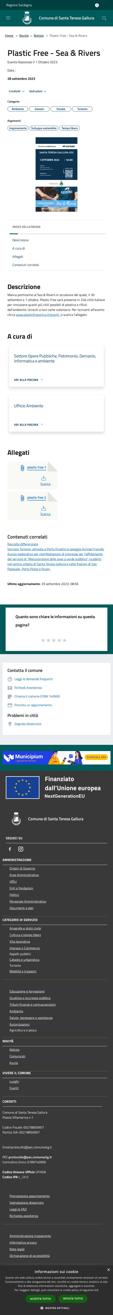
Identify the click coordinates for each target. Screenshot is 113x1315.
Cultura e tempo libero (25, 934)
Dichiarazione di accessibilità (30, 1255)
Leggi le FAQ (18, 1209)
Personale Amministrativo (28, 901)
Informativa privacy (23, 1242)
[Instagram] (21, 849)
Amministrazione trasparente (30, 1235)
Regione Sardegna (19, 4)
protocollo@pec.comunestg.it (30, 1157)
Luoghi (14, 1081)
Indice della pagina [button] (26, 227)
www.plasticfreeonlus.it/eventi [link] (38, 314)
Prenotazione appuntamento (30, 1195)
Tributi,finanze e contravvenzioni (33, 1004)
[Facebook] (10, 849)
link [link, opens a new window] (96, 1290)
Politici (14, 894)
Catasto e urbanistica (24, 959)
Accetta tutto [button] (40, 1299)
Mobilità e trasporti (23, 971)
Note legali (17, 1249)
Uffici (13, 881)
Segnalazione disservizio (27, 1202)
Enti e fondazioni (21, 888)
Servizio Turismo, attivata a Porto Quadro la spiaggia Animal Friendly (55, 549)
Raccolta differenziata (22, 544)
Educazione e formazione (27, 991)
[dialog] (56, 1290)
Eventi (14, 1088)
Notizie (39, 35)
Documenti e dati (22, 907)
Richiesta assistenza (24, 1215)
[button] (56, 1308)
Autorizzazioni (20, 1024)
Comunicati (17, 1056)
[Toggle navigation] (8, 17)
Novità (24, 35)
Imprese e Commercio (25, 948)
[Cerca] (104, 18)
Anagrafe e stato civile (25, 928)
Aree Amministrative (24, 874)
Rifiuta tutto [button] (73, 1298)
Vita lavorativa (20, 941)
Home (9, 35)
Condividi (17, 91)
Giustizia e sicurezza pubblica (30, 997)
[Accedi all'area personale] (97, 5)
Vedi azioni (38, 91)
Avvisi (14, 1062)
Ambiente (16, 1011)
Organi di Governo (22, 868)
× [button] (108, 1270)
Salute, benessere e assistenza (31, 1017)
